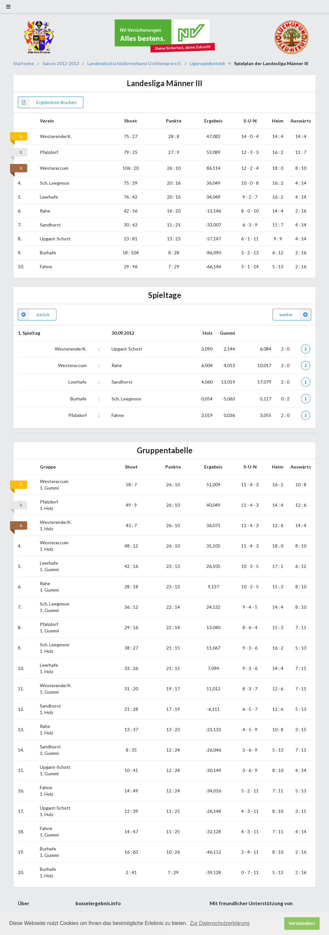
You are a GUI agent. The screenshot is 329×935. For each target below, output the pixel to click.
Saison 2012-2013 (60, 63)
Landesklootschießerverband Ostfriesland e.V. (135, 63)
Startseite (23, 63)
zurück (34, 314)
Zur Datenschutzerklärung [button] (220, 923)
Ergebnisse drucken (47, 102)
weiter (295, 314)
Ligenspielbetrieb (207, 63)
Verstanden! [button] (301, 923)
